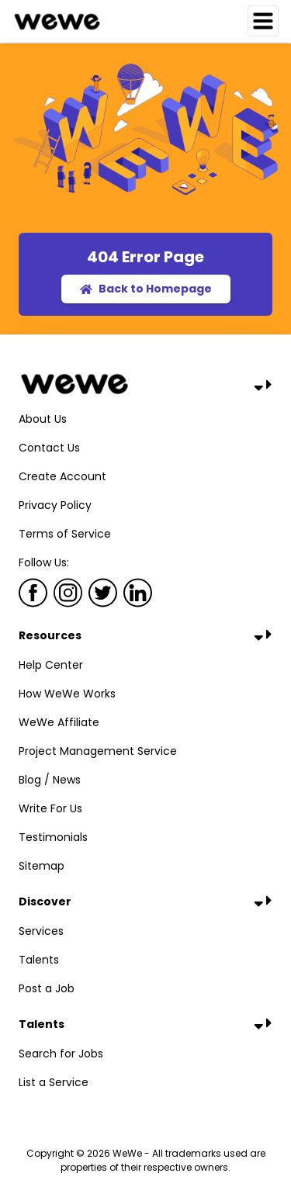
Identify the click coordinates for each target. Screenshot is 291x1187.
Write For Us (50, 808)
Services (41, 931)
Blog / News (50, 779)
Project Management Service (98, 751)
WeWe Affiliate (59, 722)
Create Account (62, 476)
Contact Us (49, 447)
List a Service (53, 1082)
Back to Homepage (146, 288)
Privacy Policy (55, 505)
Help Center (51, 665)
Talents (39, 959)
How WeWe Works (67, 693)
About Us (43, 419)
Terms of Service (65, 534)
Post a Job (46, 988)
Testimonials (53, 837)
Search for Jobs (61, 1053)
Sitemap (41, 866)
